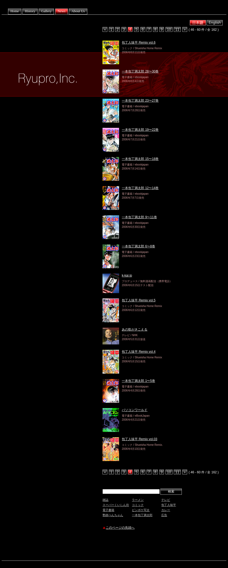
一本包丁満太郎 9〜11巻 (139, 217)
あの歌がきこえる (134, 329)
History (30, 11)
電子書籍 (108, 510)
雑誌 (105, 499)
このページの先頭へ (120, 527)
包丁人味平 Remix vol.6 (138, 42)
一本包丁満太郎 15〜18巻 (140, 159)
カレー (165, 510)
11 (177, 29)
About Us (78, 11)
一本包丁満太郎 (142, 515)
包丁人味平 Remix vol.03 (139, 439)
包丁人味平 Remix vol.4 (138, 352)
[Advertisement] (165, 546)
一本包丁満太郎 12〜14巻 (140, 188)
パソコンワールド (134, 410)
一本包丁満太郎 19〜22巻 (140, 130)
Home (14, 11)
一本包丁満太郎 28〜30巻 (140, 71)
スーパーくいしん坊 (116, 504)
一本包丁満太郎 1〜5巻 (138, 381)
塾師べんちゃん (113, 515)
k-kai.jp (127, 275)
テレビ (165, 499)
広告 (164, 515)
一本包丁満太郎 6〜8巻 (138, 246)
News (62, 11)
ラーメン (138, 499)
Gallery (46, 11)
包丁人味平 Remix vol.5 (138, 300)
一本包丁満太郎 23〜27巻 (140, 100)
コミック (138, 504)
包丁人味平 (168, 504)
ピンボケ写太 (141, 510)
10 (169, 29)
